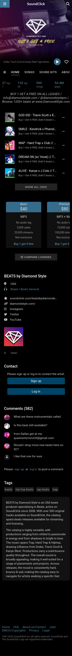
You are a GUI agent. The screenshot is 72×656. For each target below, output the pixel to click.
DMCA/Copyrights (14, 630)
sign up (19, 469)
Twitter (14, 314)
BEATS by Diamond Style (25, 276)
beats (8, 489)
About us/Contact (34, 627)
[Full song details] (63, 117)
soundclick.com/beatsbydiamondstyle (35, 298)
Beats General (30, 289)
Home (15, 72)
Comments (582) (18, 408)
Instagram (16, 309)
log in (33, 469)
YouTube (15, 319)
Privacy (34, 630)
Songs (29, 72)
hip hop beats (24, 489)
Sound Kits (48, 72)
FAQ (16, 627)
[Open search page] (68, 4)
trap (55, 489)
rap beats (43, 489)
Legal (46, 630)
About (67, 72)
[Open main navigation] (5, 4)
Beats (14, 289)
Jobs (52, 627)
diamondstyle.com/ (22, 303)
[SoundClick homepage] (36, 3)
